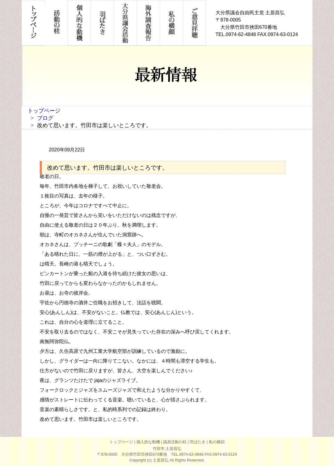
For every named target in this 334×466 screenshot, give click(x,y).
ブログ (45, 118)
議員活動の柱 (175, 442)
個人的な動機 (148, 442)
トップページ (44, 111)
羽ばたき (197, 442)
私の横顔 (217, 442)
